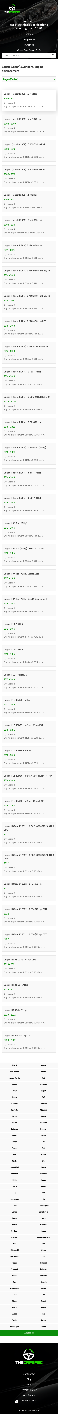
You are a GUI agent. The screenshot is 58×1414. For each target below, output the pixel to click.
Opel (43, 1257)
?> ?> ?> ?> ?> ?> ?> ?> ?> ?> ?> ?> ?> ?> (29, 79)
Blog (29, 1379)
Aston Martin (14, 1078)
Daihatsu (14, 1129)
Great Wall (14, 1167)
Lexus (14, 1218)
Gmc (43, 1161)
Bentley (14, 1084)
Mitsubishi (14, 1250)
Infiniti (14, 1180)
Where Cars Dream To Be (29, 50)
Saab (14, 1295)
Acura (43, 1065)
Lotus (14, 1225)
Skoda (14, 1301)
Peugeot (43, 1263)
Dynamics (29, 45)
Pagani (14, 1263)
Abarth (14, 1065)
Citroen (14, 1116)
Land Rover (43, 1212)
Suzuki (14, 1314)
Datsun (43, 1135)
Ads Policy (29, 1395)
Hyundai (43, 1174)
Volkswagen (14, 1327)
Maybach (14, 1231)
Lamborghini (44, 1206)
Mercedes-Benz (43, 1237)
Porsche (43, 1276)
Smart (43, 1301)
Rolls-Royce (14, 1288)
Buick (14, 1097)
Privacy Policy (29, 1390)
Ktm (43, 1199)
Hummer (14, 1174)
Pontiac (14, 1276)
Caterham (43, 1104)
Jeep (14, 1193)
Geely (43, 1155)
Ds (43, 1142)
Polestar (43, 1269)
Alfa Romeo (14, 1072)
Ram (14, 1282)
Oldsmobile (14, 1257)
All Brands (29, 1333)
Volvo (43, 1327)
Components (29, 39)
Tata (43, 1314)
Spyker (14, 1307)
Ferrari (14, 1148)
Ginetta (14, 1161)
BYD (43, 1097)
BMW (14, 1091)
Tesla (14, 1320)
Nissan (43, 1250)
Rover (43, 1288)
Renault (43, 1282)
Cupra (43, 1116)
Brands (29, 34)
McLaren (14, 1237)
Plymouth (14, 1269)
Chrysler (43, 1110)
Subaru (43, 1307)
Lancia (14, 1212)
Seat (43, 1295)
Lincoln (43, 1218)
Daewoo (43, 1123)
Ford (14, 1155)
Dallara (14, 1135)
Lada (14, 1206)
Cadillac (14, 1104)
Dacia (14, 1123)
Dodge (14, 1142)
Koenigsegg (14, 1199)
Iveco (14, 1186)
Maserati (43, 1225)
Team (29, 1385)
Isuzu (43, 1180)
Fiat (43, 1148)
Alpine (43, 1072)
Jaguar (43, 1186)
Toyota (43, 1320)
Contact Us (29, 1374)
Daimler (43, 1129)
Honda (43, 1167)
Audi (43, 1078)
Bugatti (43, 1091)
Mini (43, 1244)
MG (14, 1244)
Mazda (43, 1231)
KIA (43, 1193)
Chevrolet (14, 1110)
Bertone (43, 1084)
